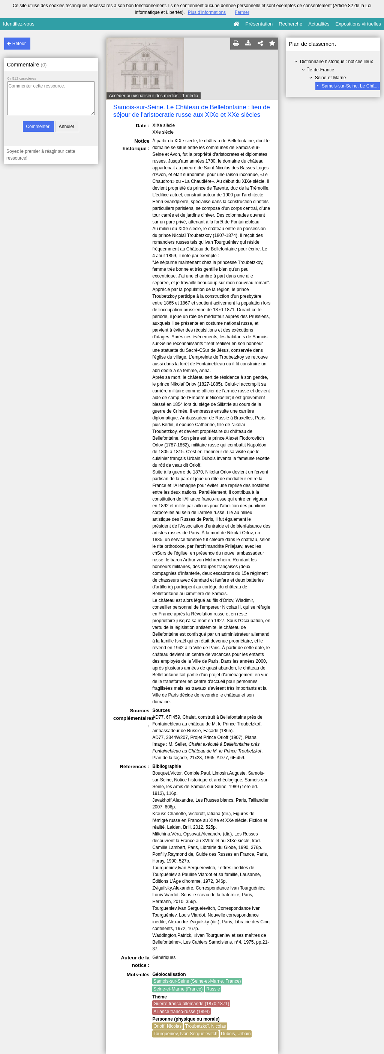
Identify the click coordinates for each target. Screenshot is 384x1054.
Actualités (318, 24)
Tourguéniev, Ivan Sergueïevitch (185, 1033)
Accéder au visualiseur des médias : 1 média (153, 95)
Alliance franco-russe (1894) (181, 1011)
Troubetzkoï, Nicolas (205, 1026)
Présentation (259, 24)
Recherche (290, 24)
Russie (213, 989)
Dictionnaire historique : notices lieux (336, 61)
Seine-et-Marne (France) (177, 989)
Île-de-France (321, 69)
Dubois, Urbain (235, 1033)
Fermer (242, 12)
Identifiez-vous (18, 24)
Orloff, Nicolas (167, 1026)
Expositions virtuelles (358, 24)
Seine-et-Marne (330, 77)
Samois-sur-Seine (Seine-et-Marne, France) (197, 981)
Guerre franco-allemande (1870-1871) (191, 1003)
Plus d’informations (207, 12)
